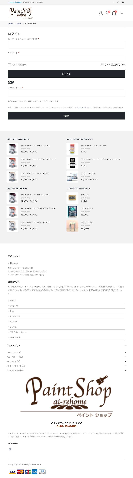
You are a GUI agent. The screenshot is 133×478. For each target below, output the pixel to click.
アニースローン (12, 357)
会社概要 (13, 327)
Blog (12, 311)
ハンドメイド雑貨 (13, 370)
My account (15, 337)
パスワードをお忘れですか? (113, 64)
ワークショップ (12, 352)
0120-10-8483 (14, 2)
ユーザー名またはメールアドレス (23, 39)
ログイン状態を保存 (19, 65)
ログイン (66, 73)
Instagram (10, 449)
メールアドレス (15, 87)
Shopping (14, 306)
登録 (66, 115)
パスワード (13, 52)
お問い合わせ (15, 316)
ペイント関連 (12, 361)
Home (12, 300)
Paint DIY (13, 321)
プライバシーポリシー (83, 107)
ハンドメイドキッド (14, 366)
